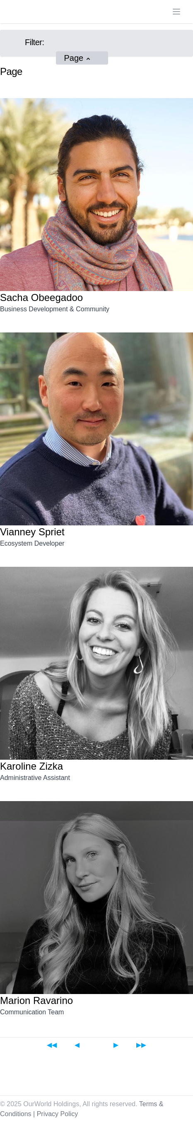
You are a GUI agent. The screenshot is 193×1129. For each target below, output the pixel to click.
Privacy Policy (57, 1113)
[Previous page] (77, 1045)
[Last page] (141, 1045)
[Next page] (115, 1045)
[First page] (52, 1045)
